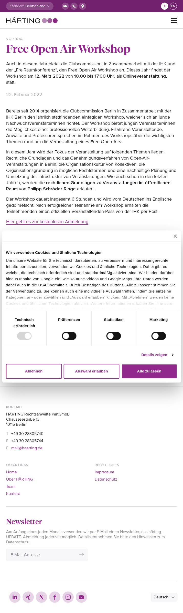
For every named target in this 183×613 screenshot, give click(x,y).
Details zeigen (154, 355)
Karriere (13, 493)
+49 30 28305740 (27, 433)
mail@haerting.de (26, 448)
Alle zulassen (149, 371)
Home (11, 472)
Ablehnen (33, 371)
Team (11, 486)
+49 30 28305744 (27, 440)
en (173, 6)
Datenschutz (106, 479)
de (165, 6)
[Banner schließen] (175, 236)
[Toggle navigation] (174, 20)
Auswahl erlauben (91, 371)
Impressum (104, 472)
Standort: (17, 6)
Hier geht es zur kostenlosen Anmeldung (47, 221)
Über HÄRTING (19, 479)
